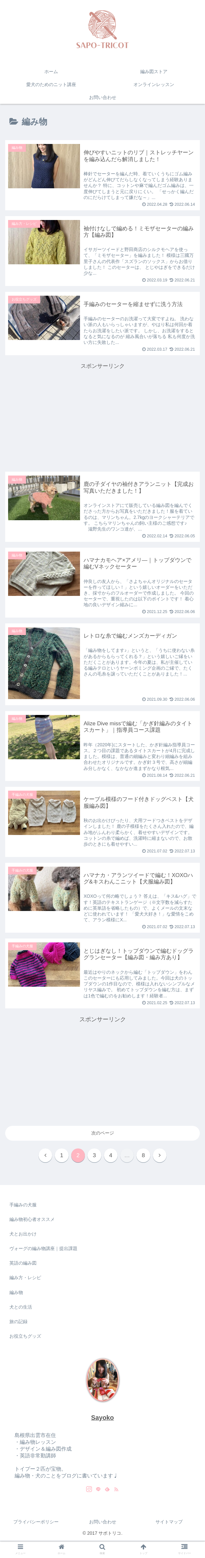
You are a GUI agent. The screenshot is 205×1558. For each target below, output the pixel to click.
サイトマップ (169, 1523)
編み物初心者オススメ (32, 1220)
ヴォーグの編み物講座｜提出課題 (43, 1250)
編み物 (16, 1294)
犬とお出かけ (23, 1235)
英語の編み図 (23, 1264)
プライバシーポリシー (36, 1523)
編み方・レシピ (25, 1279)
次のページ (102, 1133)
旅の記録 (18, 1323)
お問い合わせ (102, 1523)
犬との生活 (20, 1308)
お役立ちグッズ (25, 1338)
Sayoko (102, 1419)
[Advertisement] (102, 416)
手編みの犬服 (23, 1206)
